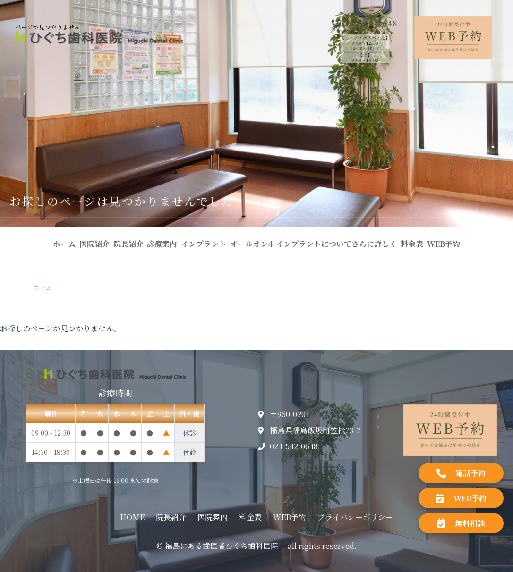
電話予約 (461, 473)
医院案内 (212, 517)
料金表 (412, 243)
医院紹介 (94, 243)
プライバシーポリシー (355, 517)
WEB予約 (443, 243)
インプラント (203, 243)
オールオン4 (251, 243)
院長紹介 (128, 243)
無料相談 (461, 523)
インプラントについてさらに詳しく (336, 243)
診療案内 (162, 243)
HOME (132, 517)
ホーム (64, 243)
